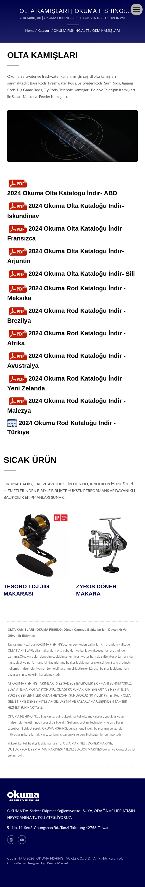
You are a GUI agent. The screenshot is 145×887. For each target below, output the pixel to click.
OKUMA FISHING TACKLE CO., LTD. (63, 858)
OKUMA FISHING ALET (71, 30)
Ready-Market (57, 863)
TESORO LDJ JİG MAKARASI (26, 590)
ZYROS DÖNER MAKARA (96, 590)
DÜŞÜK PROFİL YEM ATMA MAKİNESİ (35, 749)
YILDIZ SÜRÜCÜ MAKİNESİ (83, 749)
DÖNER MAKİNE (100, 743)
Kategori (44, 30)
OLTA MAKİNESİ (74, 743)
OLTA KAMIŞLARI (106, 30)
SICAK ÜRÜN (30, 460)
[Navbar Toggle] (137, 9)
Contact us (123, 749)
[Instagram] (11, 839)
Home (29, 30)
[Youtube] (22, 839)
